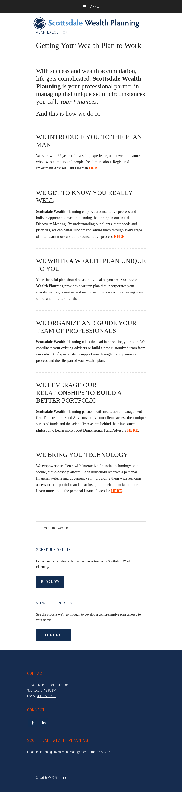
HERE (119, 236)
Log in (63, 777)
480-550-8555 (46, 696)
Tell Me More (53, 635)
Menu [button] (94, 6)
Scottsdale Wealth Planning (86, 23)
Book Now (50, 581)
